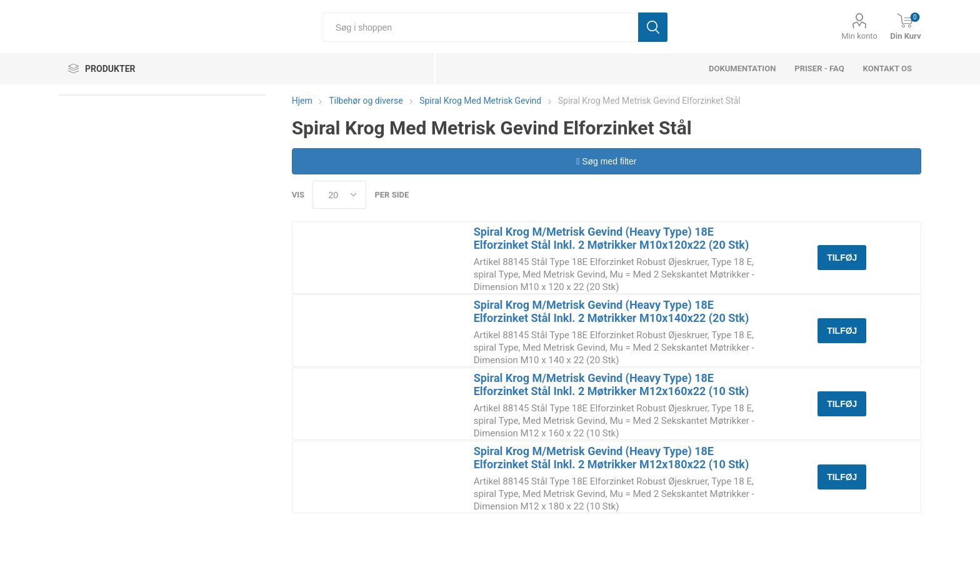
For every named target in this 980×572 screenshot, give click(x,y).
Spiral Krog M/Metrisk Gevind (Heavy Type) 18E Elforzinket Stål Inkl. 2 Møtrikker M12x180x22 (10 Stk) (611, 457)
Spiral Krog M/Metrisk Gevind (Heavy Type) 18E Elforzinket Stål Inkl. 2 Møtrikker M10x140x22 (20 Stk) (611, 311)
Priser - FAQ (819, 68)
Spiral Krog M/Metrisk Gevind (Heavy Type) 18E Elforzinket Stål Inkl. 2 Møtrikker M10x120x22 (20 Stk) (611, 238)
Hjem (302, 101)
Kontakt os (887, 68)
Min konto (859, 36)
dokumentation (742, 68)
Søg (653, 27)
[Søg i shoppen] (480, 27)
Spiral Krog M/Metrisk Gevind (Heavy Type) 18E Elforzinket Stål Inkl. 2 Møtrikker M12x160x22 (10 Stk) (611, 384)
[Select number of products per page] (339, 195)
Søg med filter (606, 161)
